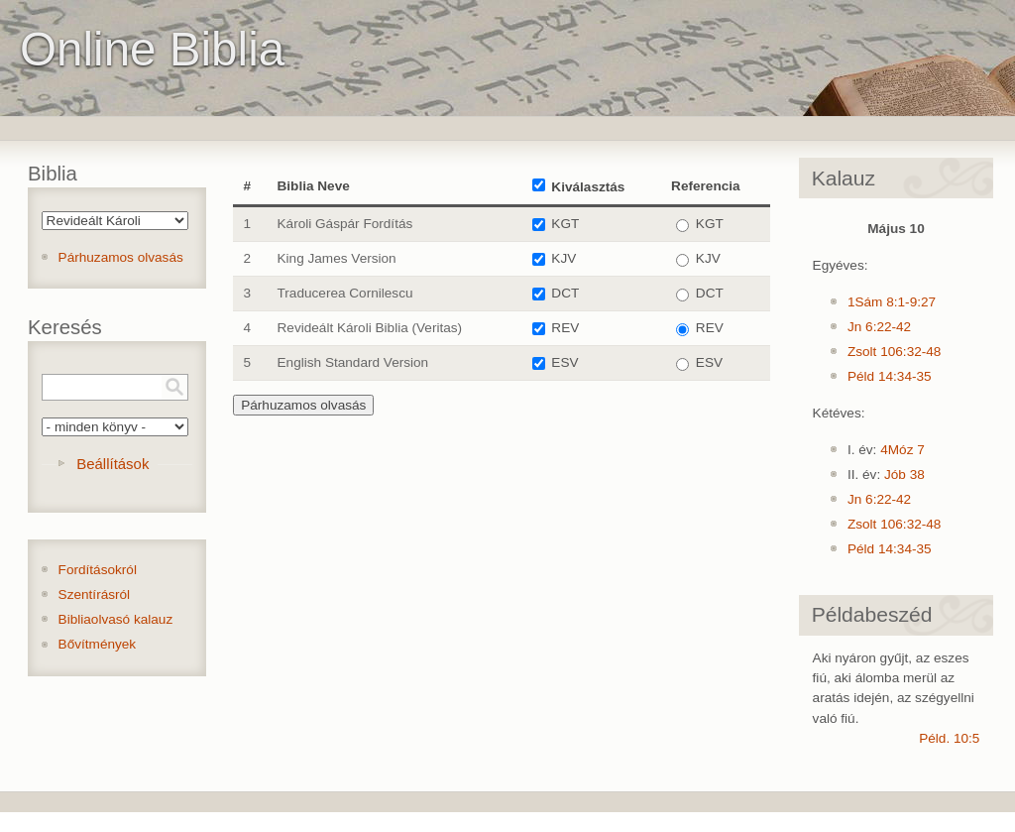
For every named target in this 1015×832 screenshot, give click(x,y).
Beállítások (112, 463)
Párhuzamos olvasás (120, 257)
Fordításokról (97, 569)
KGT (565, 223)
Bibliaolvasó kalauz (115, 619)
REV (565, 327)
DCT (565, 293)
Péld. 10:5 (949, 738)
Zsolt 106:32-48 (894, 351)
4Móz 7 (902, 449)
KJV (563, 258)
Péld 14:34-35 (889, 376)
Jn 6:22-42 (879, 326)
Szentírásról (94, 594)
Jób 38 (904, 474)
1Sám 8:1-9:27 (891, 302)
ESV (564, 362)
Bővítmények (97, 644)
